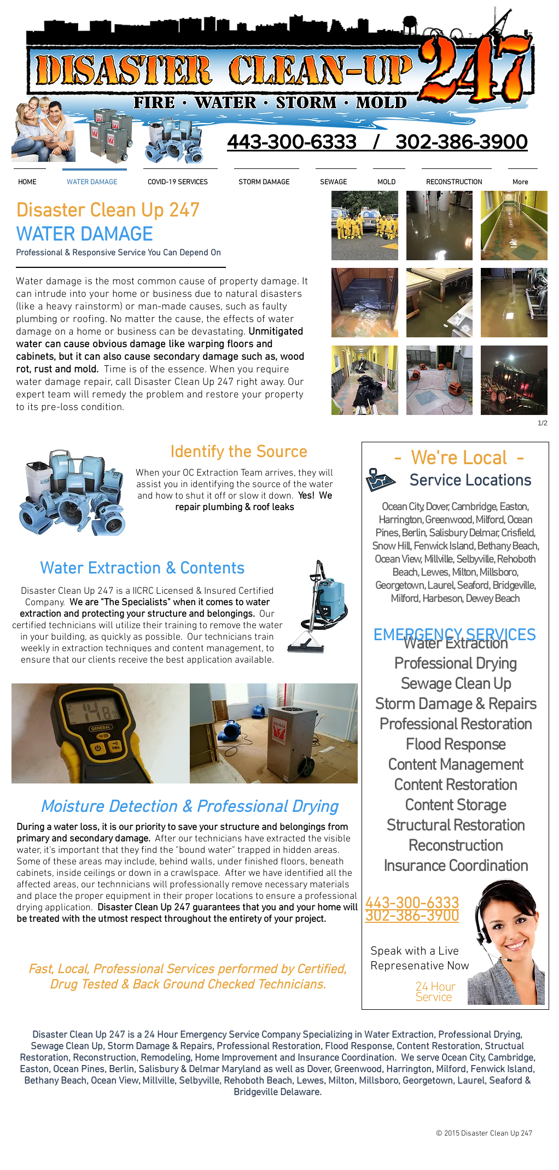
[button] (470, 481)
